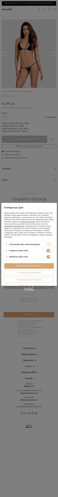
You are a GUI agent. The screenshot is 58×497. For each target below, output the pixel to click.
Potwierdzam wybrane (29, 273)
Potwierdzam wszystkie (29, 266)
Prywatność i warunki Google (14, 226)
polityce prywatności (28, 222)
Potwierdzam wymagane (29, 280)
